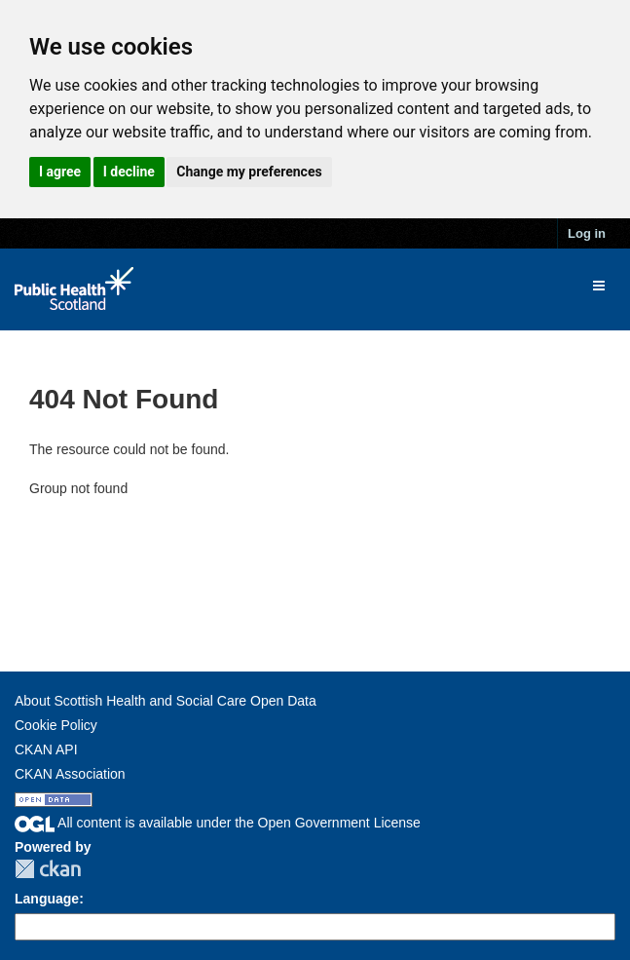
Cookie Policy (56, 725)
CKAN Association (70, 774)
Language (47, 898)
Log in (587, 233)
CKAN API (46, 749)
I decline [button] (129, 171)
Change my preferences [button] (248, 171)
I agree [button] (60, 171)
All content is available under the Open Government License (218, 822)
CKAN (48, 869)
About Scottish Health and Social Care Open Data (165, 701)
